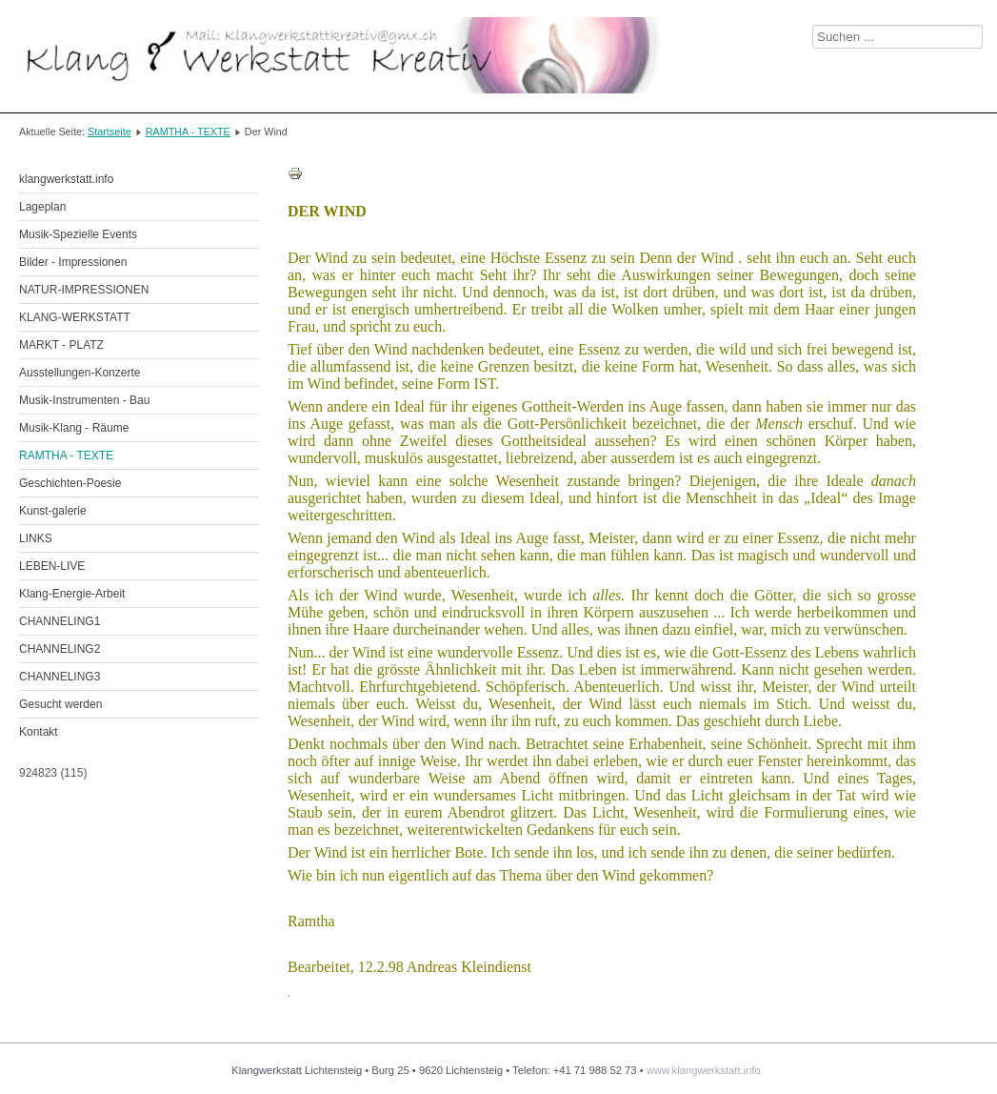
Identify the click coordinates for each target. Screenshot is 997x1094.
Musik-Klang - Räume (74, 428)
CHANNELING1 (59, 621)
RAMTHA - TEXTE (188, 131)
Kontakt (38, 732)
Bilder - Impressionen (73, 262)
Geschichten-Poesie (70, 483)
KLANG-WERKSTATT (74, 317)
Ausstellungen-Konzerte (79, 372)
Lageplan (42, 206)
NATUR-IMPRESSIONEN (84, 289)
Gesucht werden (60, 704)
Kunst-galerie (53, 510)
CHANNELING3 (59, 676)
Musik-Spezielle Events (78, 234)
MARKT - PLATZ (61, 345)
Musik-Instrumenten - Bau (84, 400)
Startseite (109, 131)
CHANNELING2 (59, 649)
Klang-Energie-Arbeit (72, 593)
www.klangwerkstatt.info (704, 1070)
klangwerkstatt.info (66, 179)
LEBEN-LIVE (52, 566)
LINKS (35, 538)
